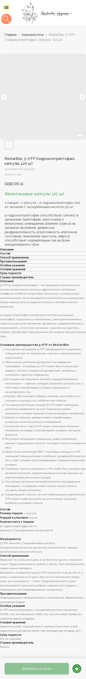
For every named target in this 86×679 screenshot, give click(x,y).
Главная (11, 34)
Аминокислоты (33, 34)
